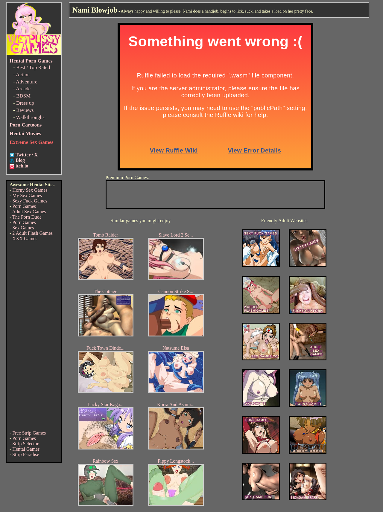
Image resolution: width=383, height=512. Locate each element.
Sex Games (23, 227)
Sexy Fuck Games (29, 200)
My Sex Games (27, 195)
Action (23, 74)
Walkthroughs (30, 117)
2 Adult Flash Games (32, 233)
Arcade (23, 89)
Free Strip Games (29, 432)
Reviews (25, 110)
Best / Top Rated (33, 67)
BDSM (23, 96)
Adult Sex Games (29, 211)
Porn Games (24, 206)
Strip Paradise (25, 454)
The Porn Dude (27, 217)
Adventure (26, 82)
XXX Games (24, 238)
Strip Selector (25, 443)
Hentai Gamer (25, 449)
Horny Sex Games (29, 190)
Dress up (25, 103)
